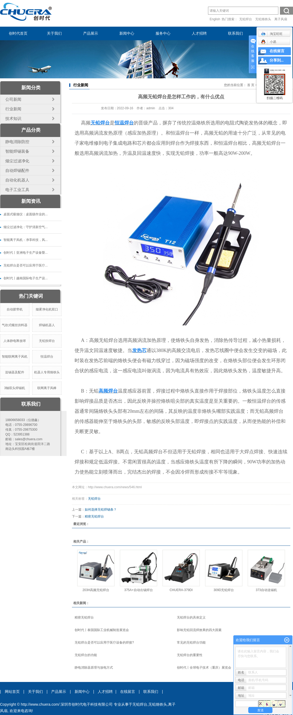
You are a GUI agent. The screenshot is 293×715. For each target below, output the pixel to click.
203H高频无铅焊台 (96, 590)
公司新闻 (13, 99)
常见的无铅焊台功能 (191, 642)
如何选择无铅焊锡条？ (101, 509)
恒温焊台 (46, 356)
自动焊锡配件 (17, 170)
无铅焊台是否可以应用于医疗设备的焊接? (104, 642)
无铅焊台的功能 (86, 655)
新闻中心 (126, 33)
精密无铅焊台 (94, 516)
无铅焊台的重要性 (189, 655)
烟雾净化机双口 (47, 309)
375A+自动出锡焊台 (138, 590)
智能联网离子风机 (14, 356)
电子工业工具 (17, 189)
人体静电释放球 (14, 341)
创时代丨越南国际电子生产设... (25, 278)
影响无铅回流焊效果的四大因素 (199, 630)
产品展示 (90, 33)
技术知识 (13, 118)
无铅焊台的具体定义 (191, 617)
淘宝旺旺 (272, 34)
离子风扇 (280, 19)
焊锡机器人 (47, 325)
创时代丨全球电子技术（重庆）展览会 (204, 667)
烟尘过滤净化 (17, 161)
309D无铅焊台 (224, 590)
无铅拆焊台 (47, 341)
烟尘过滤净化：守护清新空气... (25, 227)
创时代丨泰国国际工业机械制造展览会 (102, 630)
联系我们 (235, 33)
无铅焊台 (245, 19)
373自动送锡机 (266, 590)
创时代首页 (18, 33)
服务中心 (163, 33)
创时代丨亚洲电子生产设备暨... (25, 253)
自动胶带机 (15, 309)
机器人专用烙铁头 (47, 372)
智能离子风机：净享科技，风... (25, 240)
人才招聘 (199, 33)
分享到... (277, 60)
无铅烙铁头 (263, 19)
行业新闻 (13, 109)
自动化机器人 (17, 180)
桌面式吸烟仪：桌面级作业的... (25, 214)
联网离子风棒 (46, 388)
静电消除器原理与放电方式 (94, 667)
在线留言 (127, 691)
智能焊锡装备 (17, 151)
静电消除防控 (17, 141)
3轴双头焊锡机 (14, 388)
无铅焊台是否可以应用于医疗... (25, 265)
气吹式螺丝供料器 (14, 325)
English (215, 19)
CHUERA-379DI (181, 590)
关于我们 (54, 33)
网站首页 (12, 691)
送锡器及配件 (14, 372)
